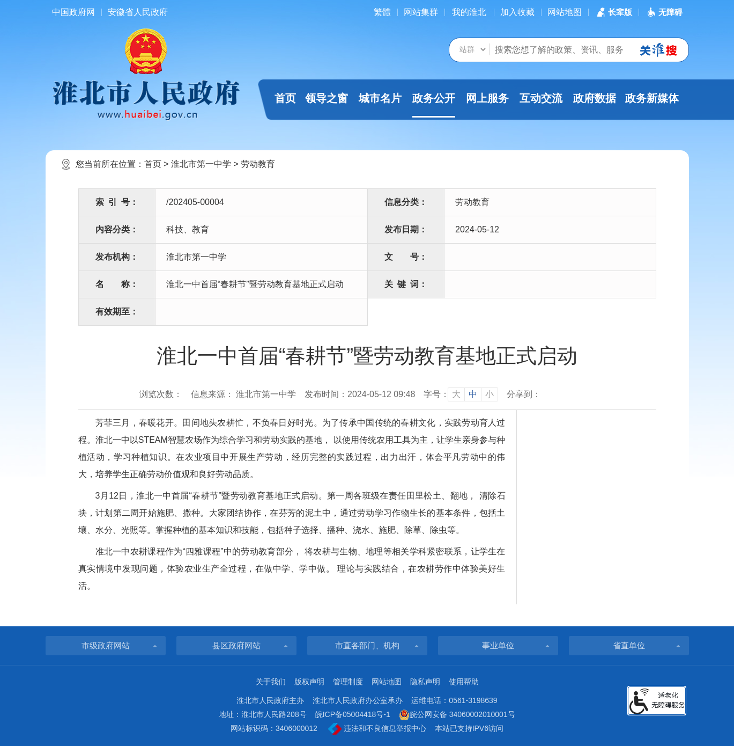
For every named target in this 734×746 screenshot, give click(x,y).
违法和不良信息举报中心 (377, 729)
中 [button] (473, 394)
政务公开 (433, 105)
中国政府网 (73, 12)
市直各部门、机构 (367, 645)
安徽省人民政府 (138, 12)
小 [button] (489, 394)
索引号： (116, 202)
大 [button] (456, 394)
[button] (613, 12)
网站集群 (421, 12)
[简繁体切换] (382, 12)
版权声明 (309, 681)
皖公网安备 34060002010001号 (457, 715)
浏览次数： (160, 394)
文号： (405, 256)
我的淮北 (469, 12)
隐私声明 (425, 681)
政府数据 (594, 98)
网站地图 (564, 12)
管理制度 (348, 681)
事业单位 (498, 645)
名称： (116, 284)
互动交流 (541, 98)
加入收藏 (517, 12)
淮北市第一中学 (201, 164)
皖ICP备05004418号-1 (352, 714)
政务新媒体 (652, 98)
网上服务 (487, 98)
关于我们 (271, 681)
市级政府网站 (105, 645)
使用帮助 (464, 681)
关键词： (405, 284)
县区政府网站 (236, 645)
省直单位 (629, 645)
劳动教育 (258, 164)
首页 (285, 98)
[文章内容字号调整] (461, 394)
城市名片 (380, 98)
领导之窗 (326, 98)
